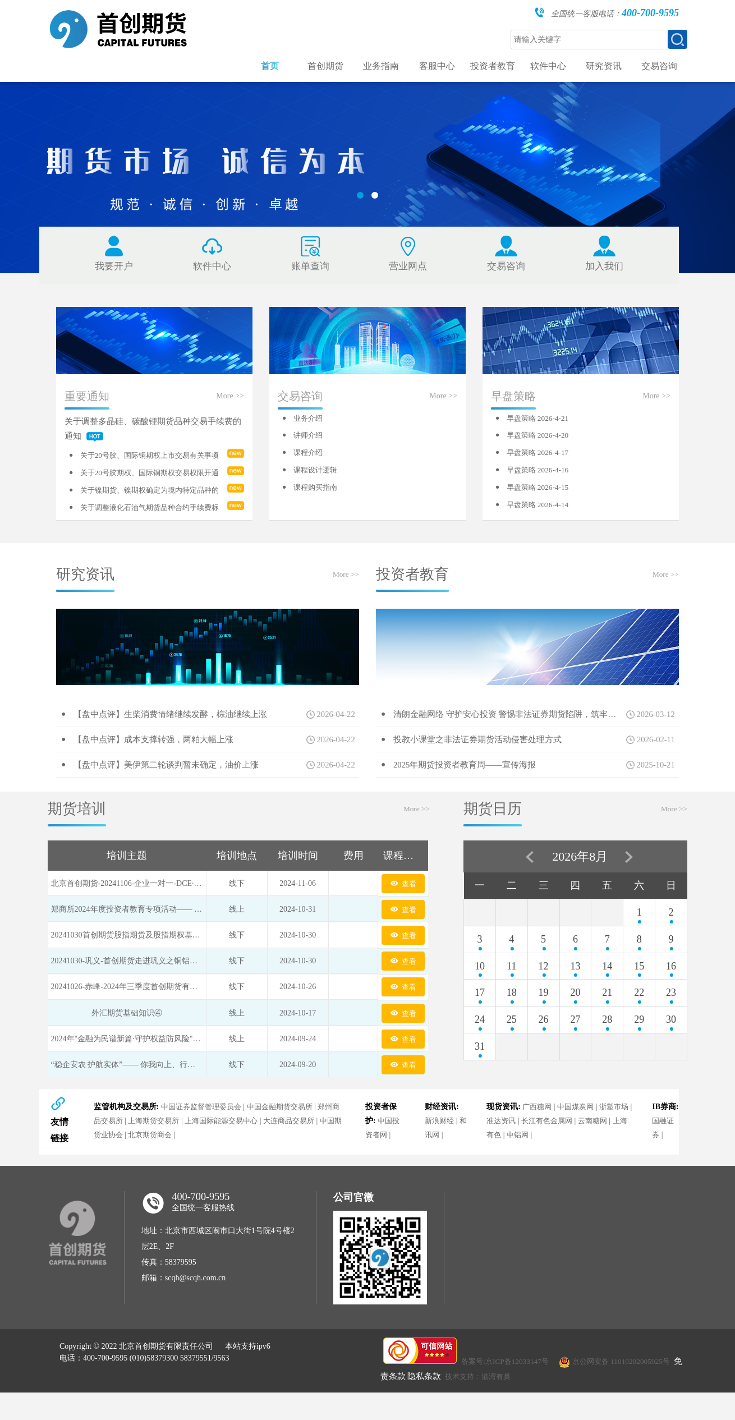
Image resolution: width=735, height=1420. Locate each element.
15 (639, 987)
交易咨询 (300, 408)
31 (480, 1068)
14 (607, 987)
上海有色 (502, 1163)
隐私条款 (435, 1405)
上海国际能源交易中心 (236, 1149)
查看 (403, 905)
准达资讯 (515, 1149)
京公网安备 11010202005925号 (630, 1391)
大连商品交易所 (309, 1149)
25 (512, 1041)
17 (480, 1014)
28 (607, 1041)
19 (544, 1014)
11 (511, 987)
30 (671, 1041)
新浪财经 (441, 1149)
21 (607, 1014)
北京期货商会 (176, 1163)
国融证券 (663, 1155)
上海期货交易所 (164, 1149)
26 (544, 1041)
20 (575, 1014)
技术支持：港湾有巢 (491, 1406)
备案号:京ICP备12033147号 (507, 1391)
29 (639, 1041)
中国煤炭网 (579, 1135)
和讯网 (437, 1163)
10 (480, 987)
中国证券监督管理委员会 (203, 1135)
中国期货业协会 (119, 1163)
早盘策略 (513, 408)
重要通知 (87, 408)
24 (480, 1041)
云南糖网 (612, 1149)
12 (544, 987)
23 (671, 1014)
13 (575, 987)
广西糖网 (538, 1135)
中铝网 (534, 1163)
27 (575, 1041)
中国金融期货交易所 (286, 1135)
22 (639, 1014)
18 (512, 1014)
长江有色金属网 (563, 1149)
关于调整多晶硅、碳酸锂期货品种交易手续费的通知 (150, 441)
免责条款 (399, 1405)
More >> (230, 408)
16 (671, 987)
